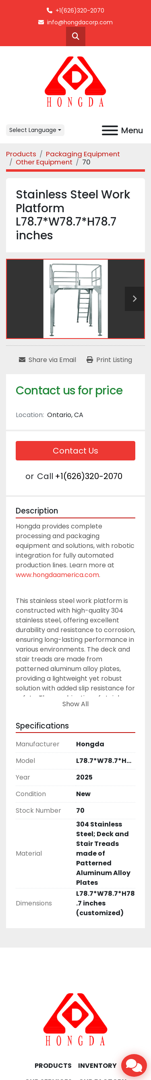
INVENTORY (97, 1065)
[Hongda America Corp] (75, 1019)
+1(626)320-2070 (80, 10)
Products (53, 1065)
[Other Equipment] (44, 162)
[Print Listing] (109, 360)
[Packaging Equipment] (83, 154)
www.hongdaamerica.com (57, 574)
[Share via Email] (47, 360)
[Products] (21, 154)
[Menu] (110, 130)
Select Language (32, 130)
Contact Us (75, 450)
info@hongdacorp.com (80, 22)
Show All (75, 704)
